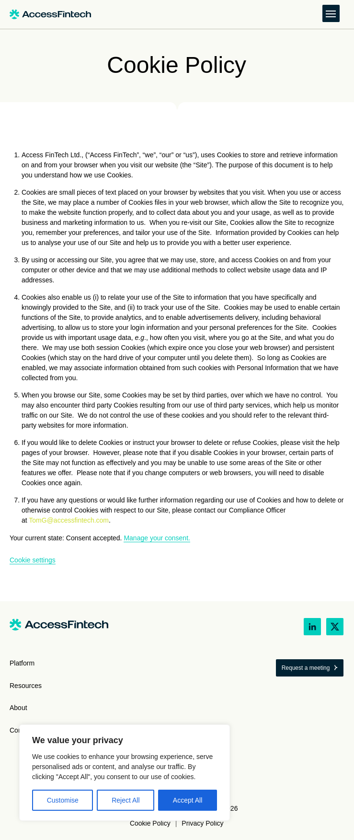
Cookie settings (33, 560)
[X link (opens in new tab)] (334, 626)
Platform (22, 663)
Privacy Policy (202, 823)
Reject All (125, 800)
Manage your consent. (157, 538)
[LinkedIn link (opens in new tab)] (312, 626)
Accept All (187, 800)
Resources (26, 685)
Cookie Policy (150, 823)
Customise (63, 800)
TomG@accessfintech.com (69, 520)
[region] (124, 772)
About (18, 708)
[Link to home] (50, 14)
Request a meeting (306, 668)
